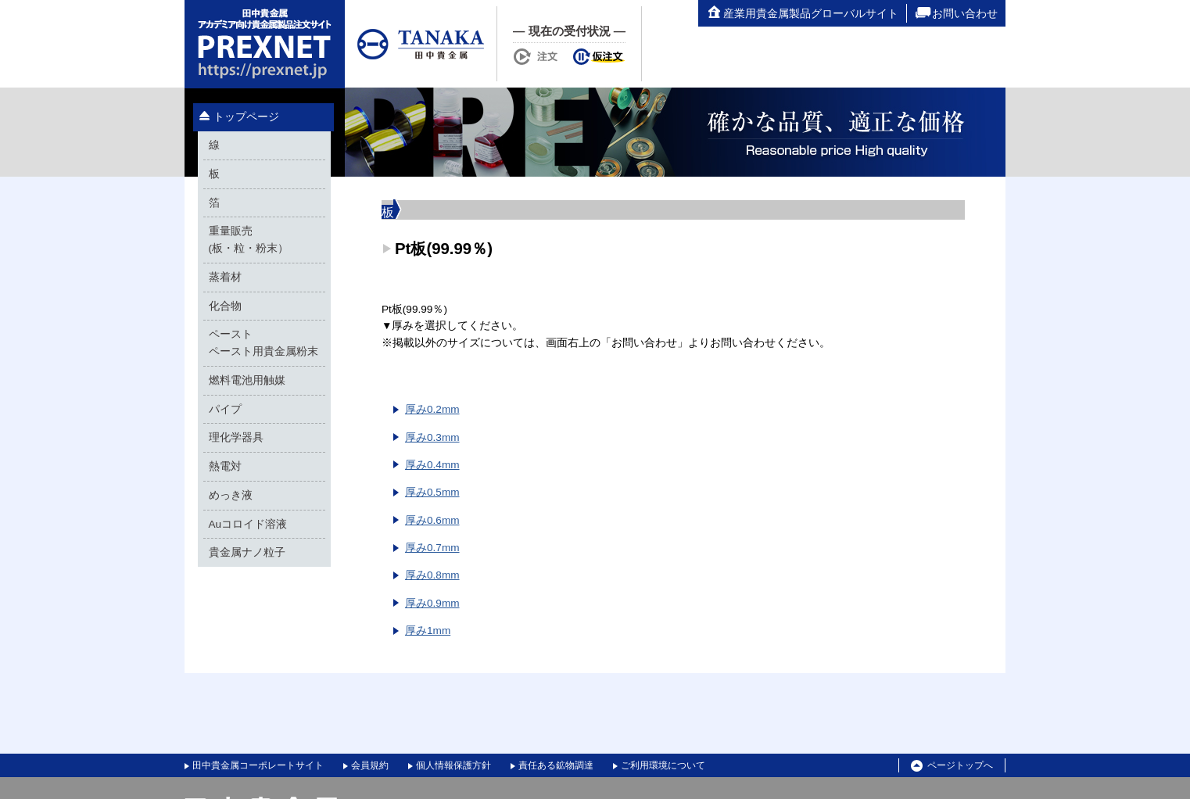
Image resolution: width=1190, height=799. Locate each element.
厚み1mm (427, 630)
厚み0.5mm (432, 492)
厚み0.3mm (432, 437)
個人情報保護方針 (453, 765)
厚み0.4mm (432, 465)
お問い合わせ (956, 13)
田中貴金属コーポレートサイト (258, 765)
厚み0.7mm (432, 548)
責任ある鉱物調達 (555, 765)
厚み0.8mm (432, 575)
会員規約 (370, 765)
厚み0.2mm (432, 409)
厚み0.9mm (432, 603)
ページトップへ (952, 766)
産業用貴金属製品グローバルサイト (802, 13)
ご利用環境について (663, 765)
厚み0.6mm (432, 520)
